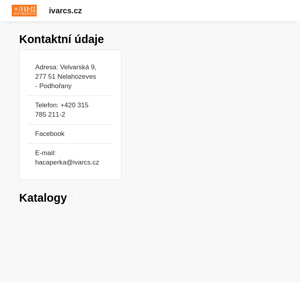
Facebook (49, 133)
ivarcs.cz (65, 10)
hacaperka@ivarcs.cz (67, 162)
